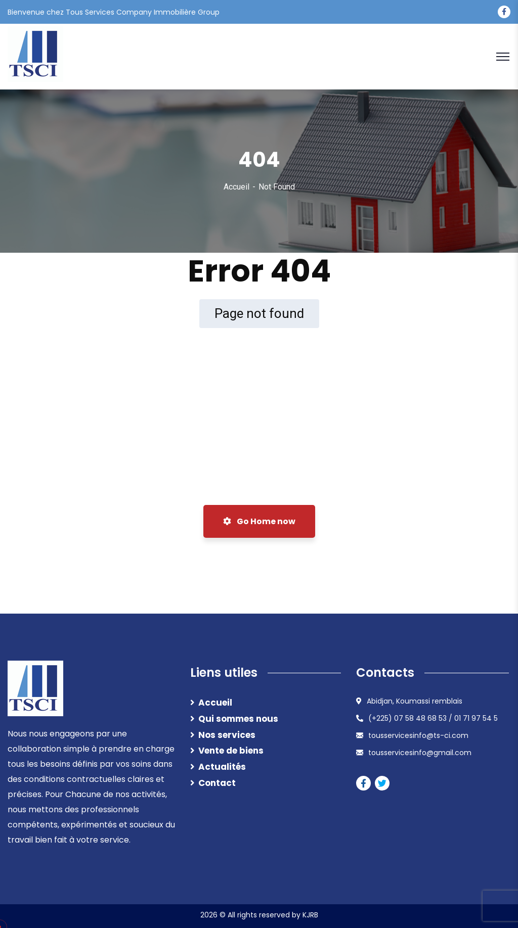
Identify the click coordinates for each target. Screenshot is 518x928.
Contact (217, 783)
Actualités (222, 767)
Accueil (236, 187)
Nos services (226, 735)
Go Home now (259, 521)
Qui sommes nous (238, 719)
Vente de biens (231, 751)
